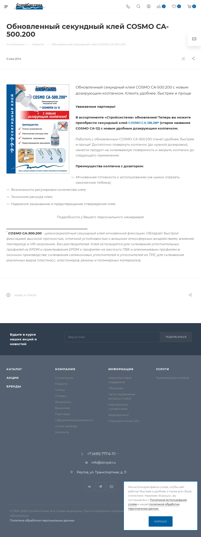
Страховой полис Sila (123, 421)
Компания (65, 369)
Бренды (13, 386)
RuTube (111, 486)
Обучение (115, 388)
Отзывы (60, 396)
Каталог (14, 369)
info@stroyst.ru (104, 462)
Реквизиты (63, 402)
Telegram (100, 486)
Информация (121, 369)
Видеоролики (118, 415)
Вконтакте (89, 486)
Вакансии (62, 408)
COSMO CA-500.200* (143, 123)
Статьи (60, 390)
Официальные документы (74, 420)
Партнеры (62, 414)
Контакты (62, 432)
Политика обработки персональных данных (42, 520)
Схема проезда (66, 426)
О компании (64, 377)
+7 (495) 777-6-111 (101, 454)
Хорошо (160, 521)
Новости (61, 383)
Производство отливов (172, 377)
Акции (12, 377)
